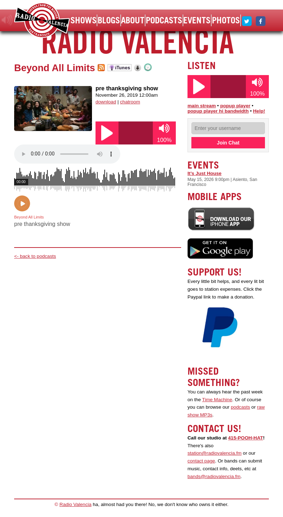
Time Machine (217, 399)
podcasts (240, 407)
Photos (226, 20)
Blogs (109, 20)
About (132, 20)
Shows (83, 20)
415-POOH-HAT (245, 438)
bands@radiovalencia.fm (214, 476)
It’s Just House (204, 173)
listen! (7, 20)
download (106, 101)
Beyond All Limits (54, 67)
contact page (201, 461)
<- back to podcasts (35, 256)
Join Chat (228, 143)
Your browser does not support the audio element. (67, 154)
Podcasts (164, 20)
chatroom (130, 101)
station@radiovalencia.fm (214, 453)
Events (196, 20)
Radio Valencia (75, 504)
